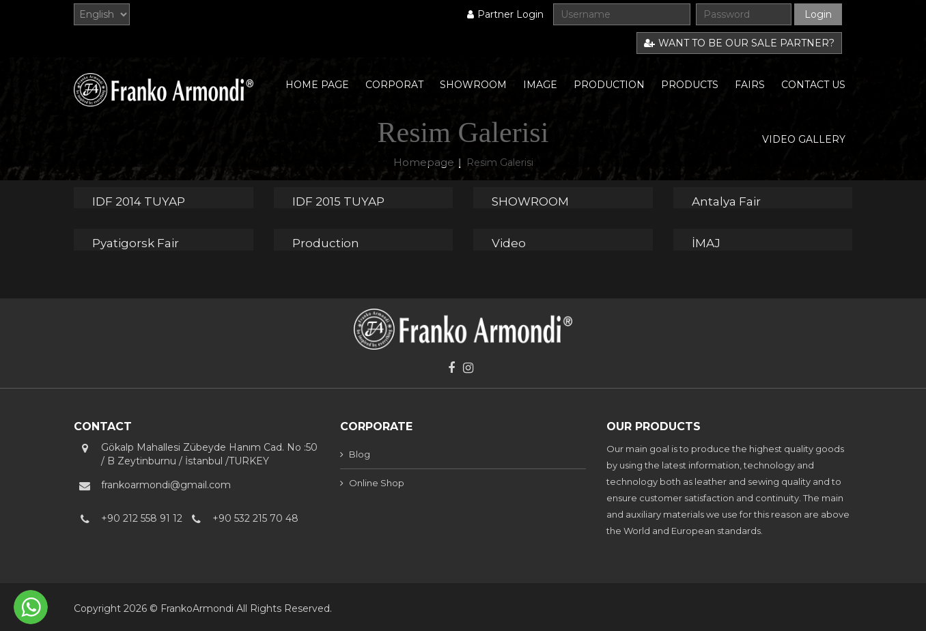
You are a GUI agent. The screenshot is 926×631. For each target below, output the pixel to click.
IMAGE (540, 85)
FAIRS (750, 85)
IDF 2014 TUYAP (138, 201)
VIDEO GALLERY (803, 139)
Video (509, 243)
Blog (359, 454)
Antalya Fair (726, 201)
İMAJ (706, 243)
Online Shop (376, 482)
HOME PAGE (317, 85)
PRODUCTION (609, 85)
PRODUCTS (689, 85)
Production (325, 243)
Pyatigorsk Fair (135, 243)
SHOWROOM (473, 85)
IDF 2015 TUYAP (338, 201)
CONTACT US (813, 85)
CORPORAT (394, 85)
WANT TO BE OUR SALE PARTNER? (739, 43)
